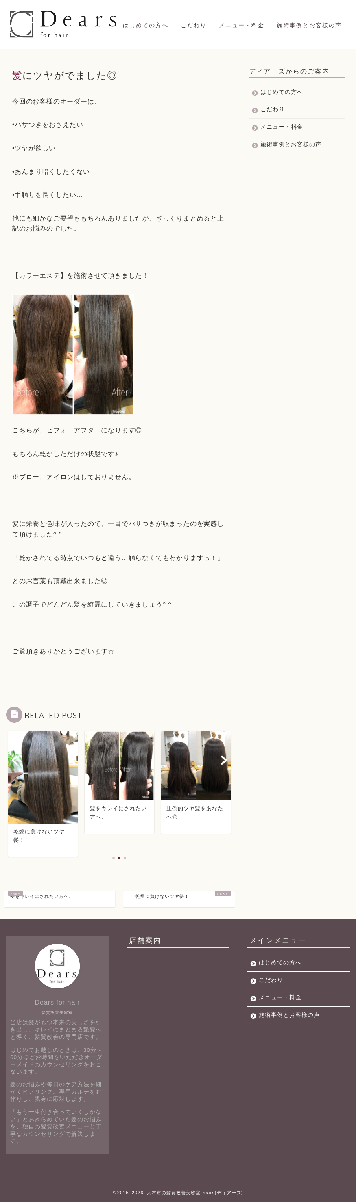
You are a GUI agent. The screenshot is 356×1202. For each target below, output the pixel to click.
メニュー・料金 (241, 25)
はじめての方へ (145, 25)
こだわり (194, 25)
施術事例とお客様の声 (309, 25)
